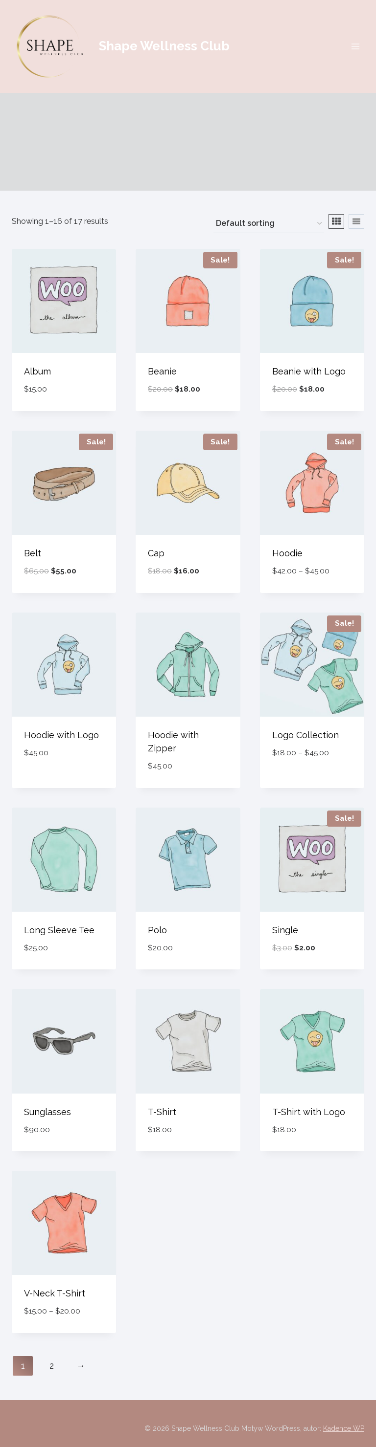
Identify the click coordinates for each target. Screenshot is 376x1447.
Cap (156, 553)
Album (37, 371)
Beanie (162, 371)
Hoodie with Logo (61, 735)
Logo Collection (305, 735)
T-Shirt (162, 1112)
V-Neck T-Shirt (54, 1293)
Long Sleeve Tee (59, 930)
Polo (157, 930)
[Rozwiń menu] (355, 46)
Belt (32, 553)
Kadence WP (343, 1428)
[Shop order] (268, 224)
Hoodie (287, 553)
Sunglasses (47, 1112)
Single (285, 930)
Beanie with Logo (309, 371)
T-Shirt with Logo (308, 1112)
